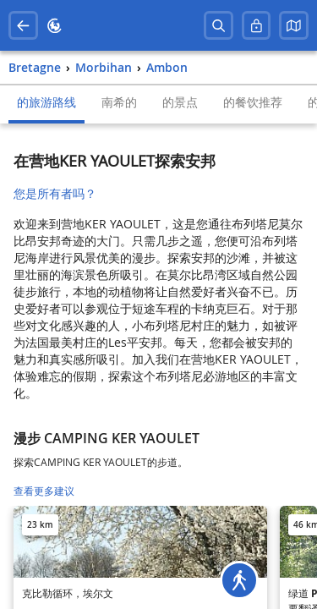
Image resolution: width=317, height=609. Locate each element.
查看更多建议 (44, 491)
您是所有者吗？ (55, 193)
